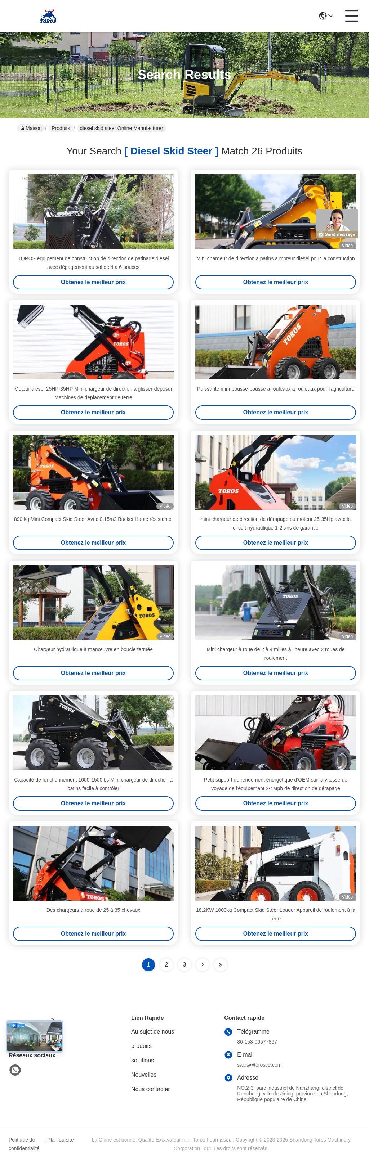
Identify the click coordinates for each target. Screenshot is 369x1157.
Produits (61, 128)
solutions (142, 1060)
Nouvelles (143, 1075)
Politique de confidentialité (24, 1144)
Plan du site (60, 1140)
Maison (31, 128)
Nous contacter (150, 1089)
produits (141, 1046)
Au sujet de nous (152, 1031)
